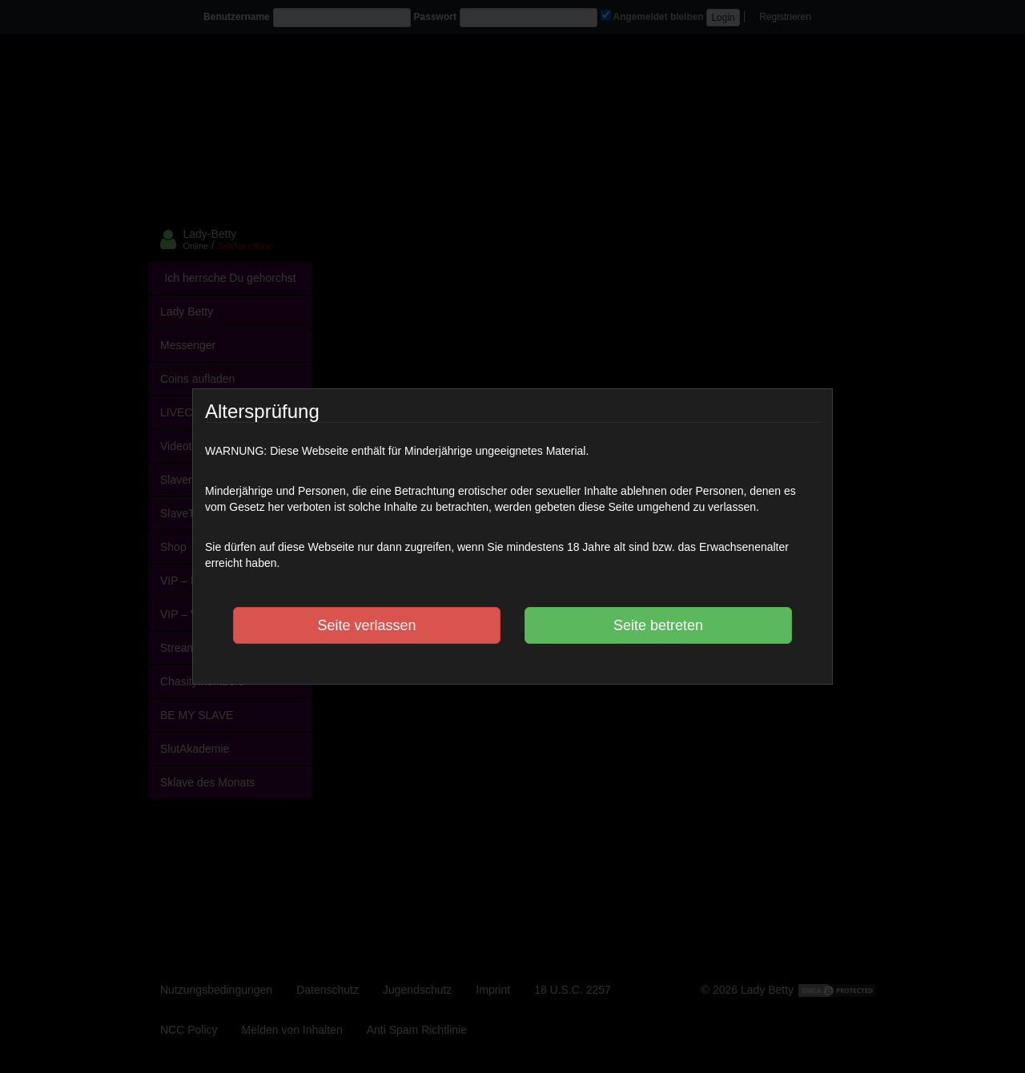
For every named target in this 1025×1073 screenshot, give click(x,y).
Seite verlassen (366, 625)
